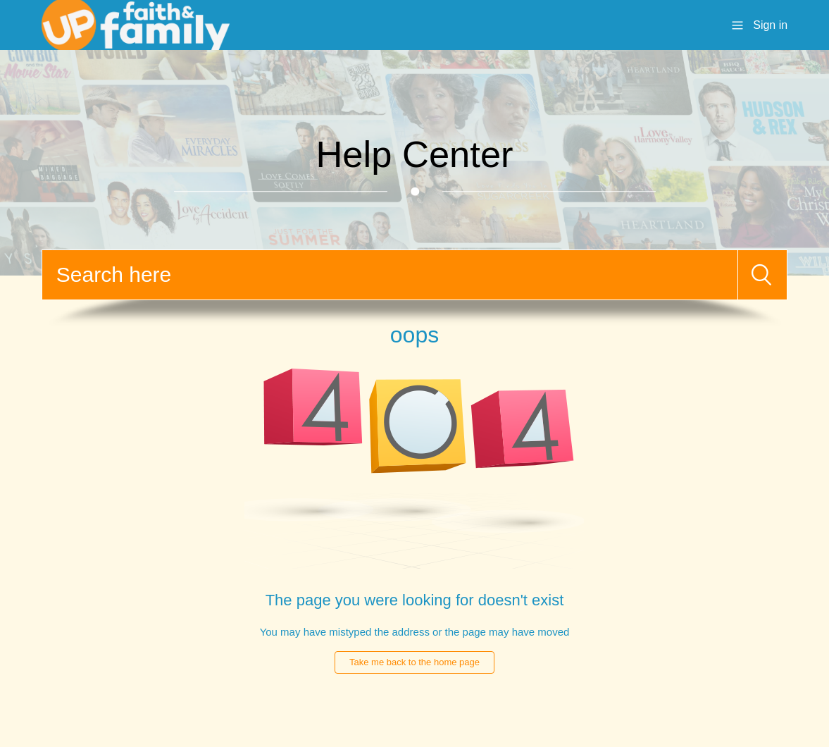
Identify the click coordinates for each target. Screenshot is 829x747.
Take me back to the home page (414, 662)
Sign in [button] (770, 25)
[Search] (389, 275)
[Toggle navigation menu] (737, 24)
